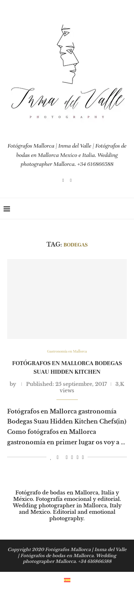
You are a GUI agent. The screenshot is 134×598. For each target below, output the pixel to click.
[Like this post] (51, 457)
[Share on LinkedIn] (72, 457)
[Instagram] (63, 180)
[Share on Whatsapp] (77, 457)
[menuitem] (67, 579)
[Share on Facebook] (58, 457)
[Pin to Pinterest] (67, 457)
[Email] (70, 180)
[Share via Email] (83, 457)
